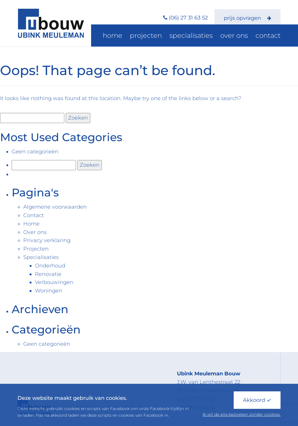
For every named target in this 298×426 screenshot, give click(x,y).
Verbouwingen (54, 282)
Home (140, 36)
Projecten (168, 36)
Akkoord (257, 400)
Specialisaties (206, 36)
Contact (271, 36)
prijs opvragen (247, 18)
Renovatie (48, 274)
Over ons (242, 36)
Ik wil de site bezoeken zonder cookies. (242, 414)
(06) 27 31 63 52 (188, 18)
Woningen (48, 290)
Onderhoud (50, 265)
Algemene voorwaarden (55, 207)
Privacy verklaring (46, 240)
